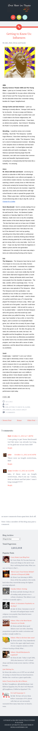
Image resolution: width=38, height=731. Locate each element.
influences (7, 410)
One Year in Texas (21, 720)
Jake (6, 404)
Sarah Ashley (21, 410)
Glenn (27, 407)
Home (19, 420)
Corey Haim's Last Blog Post (20, 557)
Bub (6, 407)
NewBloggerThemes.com (19, 727)
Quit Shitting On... (8, 669)
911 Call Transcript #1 (18, 693)
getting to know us (16, 407)
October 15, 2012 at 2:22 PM (23, 470)
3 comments (10, 412)
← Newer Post (5, 420)
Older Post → (32, 420)
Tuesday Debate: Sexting (19, 589)
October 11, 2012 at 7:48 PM (22, 436)
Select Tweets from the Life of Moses (15, 681)
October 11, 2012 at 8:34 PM (25, 454)
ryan (10, 470)
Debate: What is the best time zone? (23, 638)
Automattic (16, 725)
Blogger (20, 722)
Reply (10, 448)
